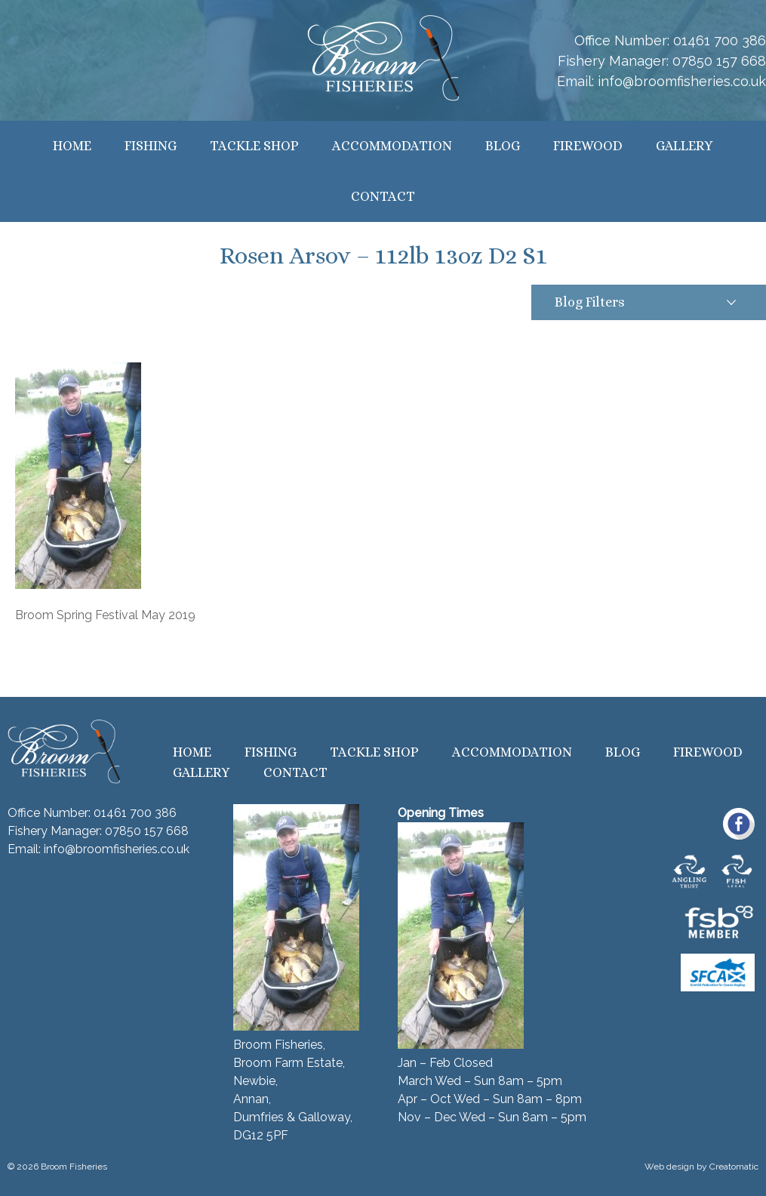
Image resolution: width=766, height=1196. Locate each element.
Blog (502, 145)
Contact (383, 196)
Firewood (588, 145)
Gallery (684, 145)
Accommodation (392, 145)
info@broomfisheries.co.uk (682, 81)
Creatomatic (733, 1166)
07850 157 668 (719, 61)
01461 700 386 (719, 40)
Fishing (151, 145)
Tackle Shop (254, 145)
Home (72, 145)
